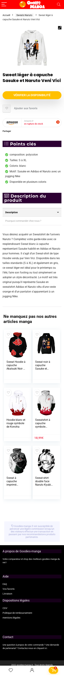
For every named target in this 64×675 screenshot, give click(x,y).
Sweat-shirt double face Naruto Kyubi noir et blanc (43, 483)
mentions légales (11, 617)
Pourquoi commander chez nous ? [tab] (23, 220)
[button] (59, 27)
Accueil (6, 15)
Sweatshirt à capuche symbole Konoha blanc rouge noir (43, 426)
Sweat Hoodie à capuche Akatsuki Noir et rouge (15, 367)
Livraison (7, 593)
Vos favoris (9, 589)
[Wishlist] (11, 670)
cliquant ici (42, 648)
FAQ (5, 584)
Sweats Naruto (24, 15)
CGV (5, 608)
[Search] (59, 4)
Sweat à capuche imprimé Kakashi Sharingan (12, 484)
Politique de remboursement (17, 613)
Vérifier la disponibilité (32, 95)
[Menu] (4, 4)
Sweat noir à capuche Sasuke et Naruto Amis (42, 367)
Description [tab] (11, 212)
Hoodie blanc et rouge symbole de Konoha (15, 423)
